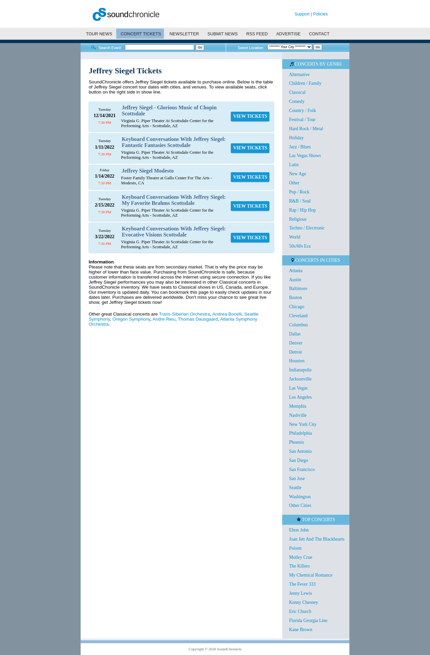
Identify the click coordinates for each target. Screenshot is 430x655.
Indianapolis (300, 369)
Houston (296, 360)
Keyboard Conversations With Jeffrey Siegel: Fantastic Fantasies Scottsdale (174, 142)
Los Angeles (300, 397)
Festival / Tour (302, 119)
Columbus (298, 324)
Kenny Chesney (303, 602)
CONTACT (319, 33)
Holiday (296, 137)
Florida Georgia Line (308, 620)
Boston (295, 297)
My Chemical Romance (310, 575)
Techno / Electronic (307, 227)
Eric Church (300, 611)
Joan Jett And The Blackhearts (316, 539)
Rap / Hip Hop (302, 210)
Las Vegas (298, 388)
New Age (297, 173)
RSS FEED (257, 33)
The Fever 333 (302, 584)
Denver (295, 342)
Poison (295, 548)
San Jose (297, 478)
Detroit (295, 352)
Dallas (295, 333)
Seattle (295, 487)
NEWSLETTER (184, 33)
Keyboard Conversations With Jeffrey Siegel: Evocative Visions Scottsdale (174, 232)
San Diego (298, 460)
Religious (297, 219)
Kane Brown (300, 629)
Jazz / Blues (300, 146)
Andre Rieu (164, 319)
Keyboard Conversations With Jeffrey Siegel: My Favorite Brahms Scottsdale (174, 200)
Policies (320, 13)
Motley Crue (300, 557)
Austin (295, 279)
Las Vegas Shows (305, 155)
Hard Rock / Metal (306, 128)
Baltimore (298, 288)
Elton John (299, 530)
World (294, 237)
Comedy (296, 101)
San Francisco (302, 469)
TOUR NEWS (99, 33)
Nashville (297, 415)
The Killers (299, 566)
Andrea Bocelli (227, 314)
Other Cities (300, 505)
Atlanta (295, 270)
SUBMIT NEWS (223, 33)
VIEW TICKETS (250, 116)
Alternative (299, 74)
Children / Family (305, 83)
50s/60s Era (299, 246)
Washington (300, 496)
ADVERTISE (288, 33)
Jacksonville (300, 378)
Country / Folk (302, 110)
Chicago (296, 306)
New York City (302, 424)
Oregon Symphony (131, 319)
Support (302, 13)
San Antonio (300, 451)
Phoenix (296, 442)
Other (294, 182)
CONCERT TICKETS (141, 33)
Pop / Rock (299, 191)
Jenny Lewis (300, 593)
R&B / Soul (299, 201)
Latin (294, 164)
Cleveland (298, 315)
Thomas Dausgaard (198, 319)
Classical (297, 92)
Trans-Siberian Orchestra (184, 314)
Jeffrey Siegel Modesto (148, 171)
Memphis (297, 406)
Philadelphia (300, 433)
